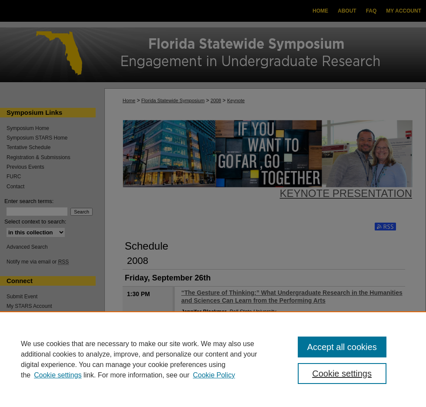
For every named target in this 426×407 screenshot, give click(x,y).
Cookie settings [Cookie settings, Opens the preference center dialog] (342, 373)
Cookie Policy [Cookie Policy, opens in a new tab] (214, 375)
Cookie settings (57, 375)
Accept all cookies (342, 347)
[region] (213, 359)
